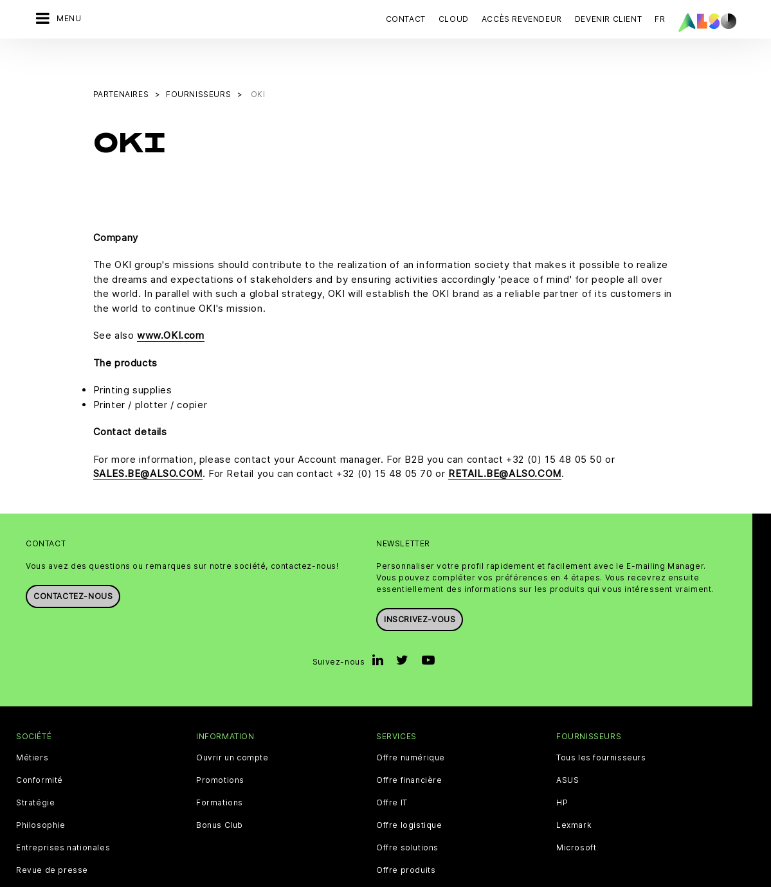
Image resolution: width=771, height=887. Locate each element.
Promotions (220, 747)
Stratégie (35, 770)
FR (660, 19)
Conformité (39, 747)
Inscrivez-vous (419, 586)
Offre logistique (409, 792)
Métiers (32, 725)
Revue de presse (52, 837)
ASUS (567, 747)
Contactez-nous (73, 563)
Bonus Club (219, 792)
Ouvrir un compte (232, 725)
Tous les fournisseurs (601, 725)
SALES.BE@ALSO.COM (148, 441)
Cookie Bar (248, 877)
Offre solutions (407, 815)
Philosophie (41, 792)
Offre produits (405, 837)
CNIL (290, 877)
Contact (406, 19)
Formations (219, 770)
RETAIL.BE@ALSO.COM (504, 441)
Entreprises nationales (63, 815)
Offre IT (392, 770)
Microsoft (576, 815)
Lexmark (574, 792)
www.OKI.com (170, 303)
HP (562, 770)
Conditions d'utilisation (397, 877)
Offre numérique (410, 725)
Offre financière (409, 747)
